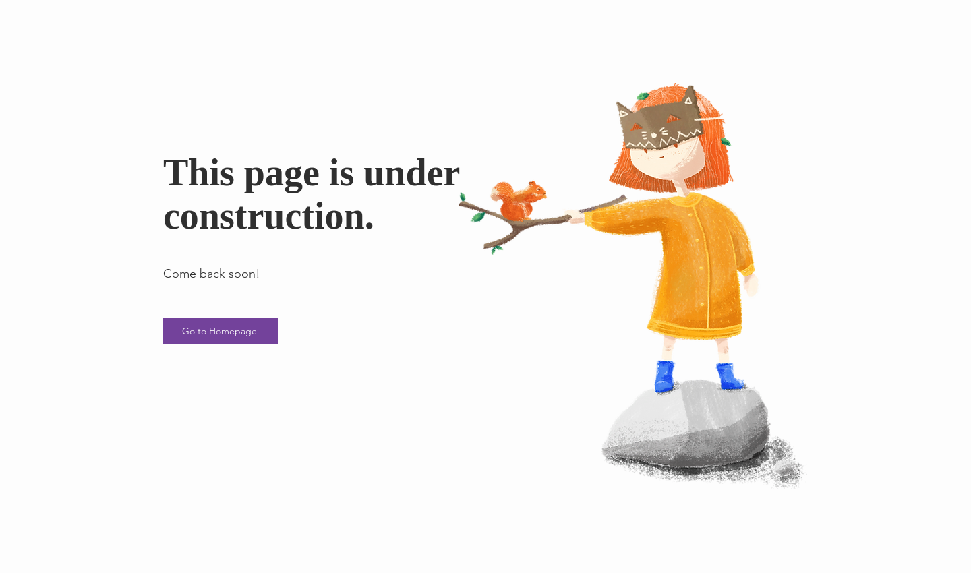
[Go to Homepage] (220, 331)
